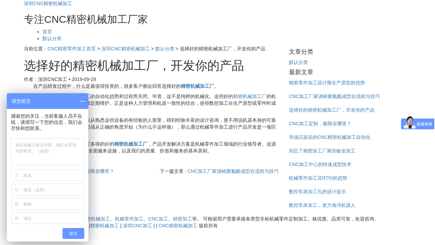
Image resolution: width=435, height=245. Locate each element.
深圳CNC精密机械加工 (48, 3)
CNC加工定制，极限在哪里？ (320, 123)
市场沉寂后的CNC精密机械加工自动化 (329, 137)
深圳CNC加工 (137, 225)
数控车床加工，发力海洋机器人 (322, 205)
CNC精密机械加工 (90, 219)
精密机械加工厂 (249, 96)
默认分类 (52, 38)
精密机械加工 (104, 225)
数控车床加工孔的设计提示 (317, 191)
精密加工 (182, 219)
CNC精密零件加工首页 (72, 48)
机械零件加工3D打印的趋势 (318, 178)
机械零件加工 (129, 219)
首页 (47, 31)
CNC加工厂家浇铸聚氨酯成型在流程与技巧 (233, 171)
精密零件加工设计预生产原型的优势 (327, 82)
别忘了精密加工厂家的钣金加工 (322, 150)
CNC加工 (158, 219)
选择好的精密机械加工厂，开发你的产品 (332, 110)
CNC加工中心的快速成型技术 (320, 164)
